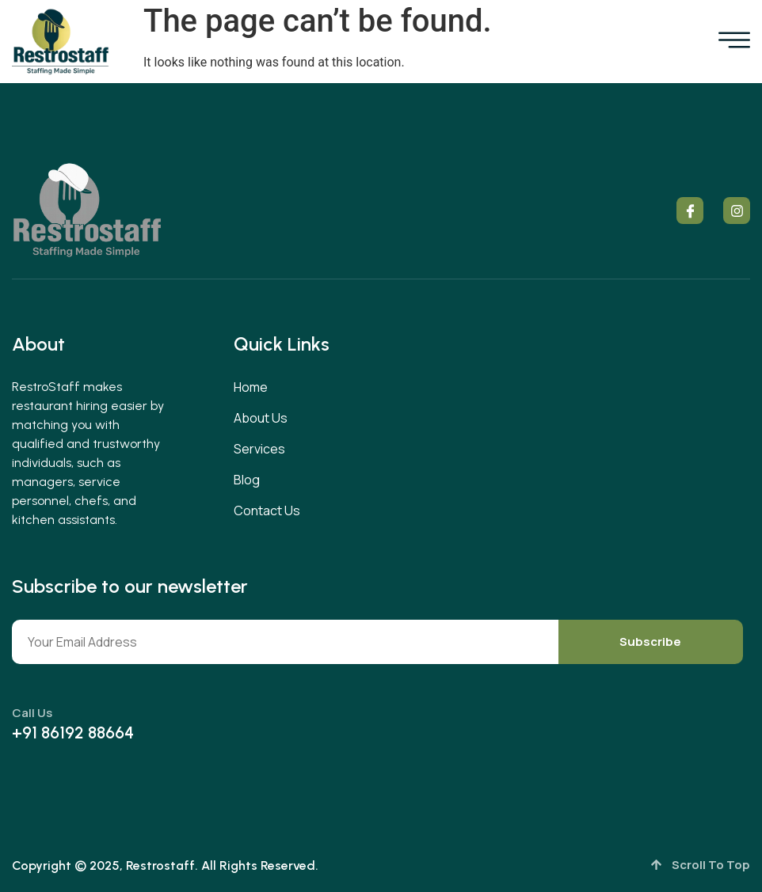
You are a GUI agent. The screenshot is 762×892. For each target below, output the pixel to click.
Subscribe (650, 641)
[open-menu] (734, 42)
